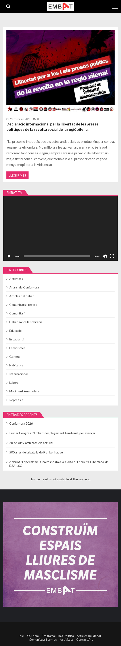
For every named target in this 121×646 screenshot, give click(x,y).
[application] (60, 228)
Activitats (16, 278)
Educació (15, 330)
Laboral (14, 382)
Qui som (33, 636)
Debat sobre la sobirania (25, 322)
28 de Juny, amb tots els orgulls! (31, 443)
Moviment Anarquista (24, 391)
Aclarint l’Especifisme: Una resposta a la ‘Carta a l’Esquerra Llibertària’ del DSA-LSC (59, 463)
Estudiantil (16, 339)
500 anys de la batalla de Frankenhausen (37, 452)
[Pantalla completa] (112, 256)
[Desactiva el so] (105, 256)
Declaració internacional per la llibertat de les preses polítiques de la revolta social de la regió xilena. (52, 127)
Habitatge (16, 365)
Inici (21, 636)
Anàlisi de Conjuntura (24, 287)
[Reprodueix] (9, 256)
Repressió (16, 400)
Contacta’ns (84, 639)
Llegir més (17, 175)
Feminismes (17, 348)
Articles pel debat (21, 296)
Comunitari (17, 313)
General (14, 356)
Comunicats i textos (23, 304)
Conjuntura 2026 (21, 423)
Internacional (18, 374)
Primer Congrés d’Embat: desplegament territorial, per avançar (52, 433)
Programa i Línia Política (58, 636)
